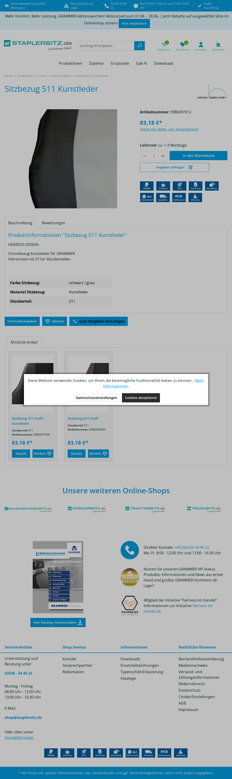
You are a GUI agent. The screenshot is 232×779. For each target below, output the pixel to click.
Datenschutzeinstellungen (96, 397)
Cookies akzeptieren (141, 397)
